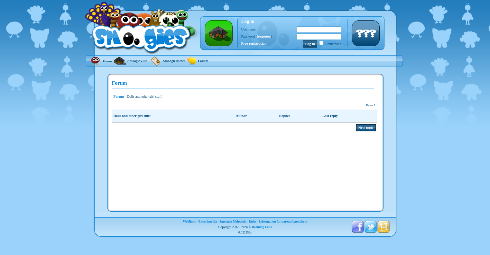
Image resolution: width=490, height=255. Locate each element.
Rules (252, 221)
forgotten (264, 36)
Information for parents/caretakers (283, 221)
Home (100, 61)
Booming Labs (262, 227)
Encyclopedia (208, 221)
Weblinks (189, 221)
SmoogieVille (130, 61)
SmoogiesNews (167, 61)
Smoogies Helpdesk (232, 221)
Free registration (254, 43)
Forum (197, 61)
